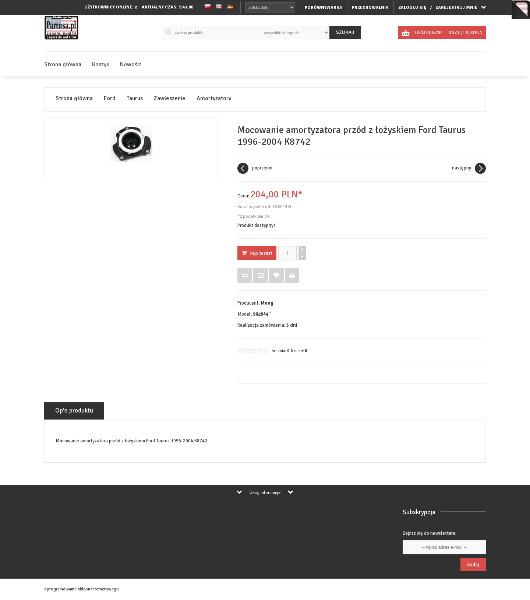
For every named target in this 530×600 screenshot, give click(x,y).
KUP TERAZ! (257, 253)
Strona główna (62, 64)
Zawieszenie (170, 98)
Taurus (135, 98)
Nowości (131, 64)
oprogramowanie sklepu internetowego (81, 589)
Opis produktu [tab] (74, 410)
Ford (110, 98)
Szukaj (345, 32)
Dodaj (473, 564)
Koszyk (100, 64)
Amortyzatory (214, 98)
